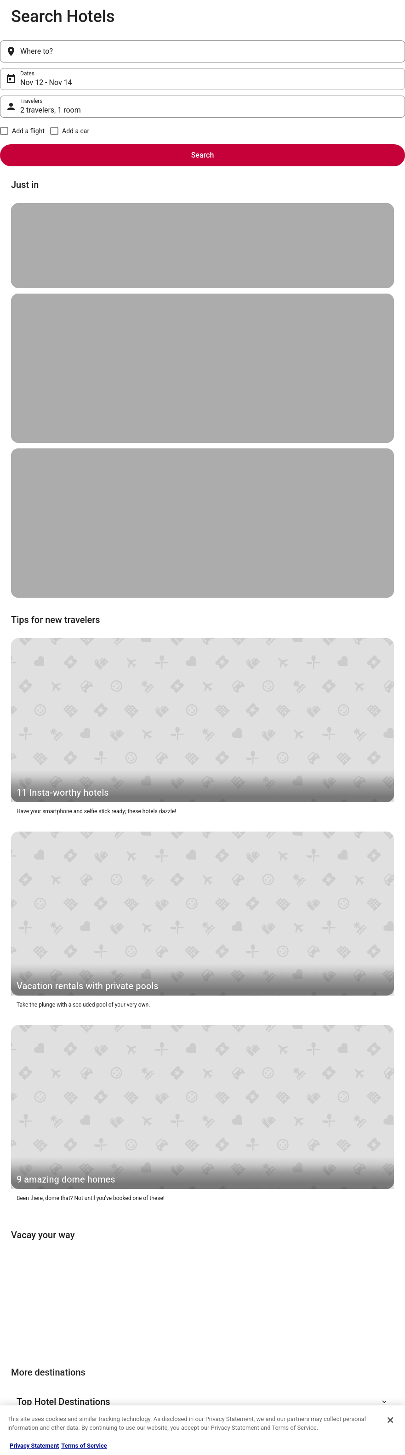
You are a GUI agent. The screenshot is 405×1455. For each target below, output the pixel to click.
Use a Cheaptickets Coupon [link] (344, 1359)
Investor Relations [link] (33, 1359)
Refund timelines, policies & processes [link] (344, 1340)
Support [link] (320, 1285)
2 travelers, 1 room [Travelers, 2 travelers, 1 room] (295, 55)
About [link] (18, 1285)
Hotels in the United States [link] (143, 1285)
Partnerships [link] (26, 1329)
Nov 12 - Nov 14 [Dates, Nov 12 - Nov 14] (168, 55)
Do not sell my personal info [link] (245, 1344)
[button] (202, 842)
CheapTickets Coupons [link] (139, 1359)
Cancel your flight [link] (332, 1322)
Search (386, 51)
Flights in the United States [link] (144, 1315)
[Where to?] (58, 51)
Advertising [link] (25, 1373)
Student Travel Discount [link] (140, 1373)
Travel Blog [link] (124, 1388)
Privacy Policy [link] (228, 1285)
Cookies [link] (221, 1300)
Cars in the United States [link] (141, 1300)
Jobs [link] (17, 1300)
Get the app (185, 1191)
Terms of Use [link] (227, 1315)
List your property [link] (32, 1315)
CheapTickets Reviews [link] (138, 1344)
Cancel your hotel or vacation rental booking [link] (354, 1304)
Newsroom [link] (24, 1344)
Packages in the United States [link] (147, 1329)
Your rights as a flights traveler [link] (348, 1373)
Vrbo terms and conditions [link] (243, 1329)
